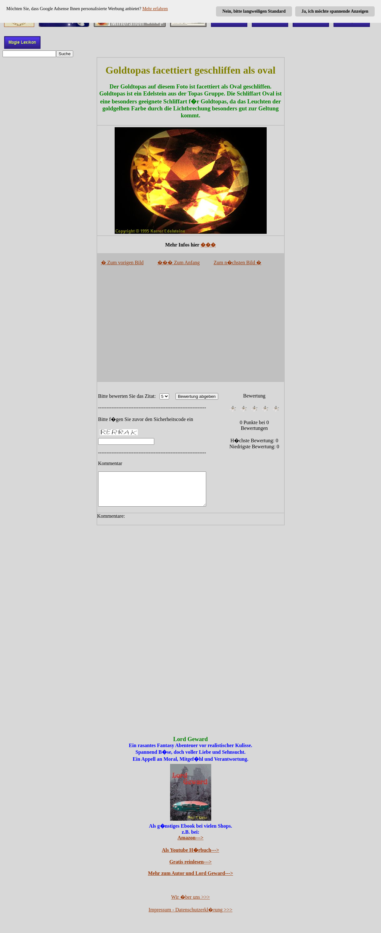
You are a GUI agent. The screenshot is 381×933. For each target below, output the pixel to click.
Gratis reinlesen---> (190, 868)
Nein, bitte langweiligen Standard (254, 11)
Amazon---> (191, 844)
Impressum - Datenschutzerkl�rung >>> (190, 916)
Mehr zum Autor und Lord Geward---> (190, 880)
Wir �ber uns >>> (190, 903)
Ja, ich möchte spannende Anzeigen (335, 11)
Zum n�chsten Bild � (237, 262)
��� (208, 244)
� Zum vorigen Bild (122, 262)
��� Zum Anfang (178, 262)
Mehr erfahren (155, 8)
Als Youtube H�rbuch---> (190, 856)
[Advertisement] (190, 326)
